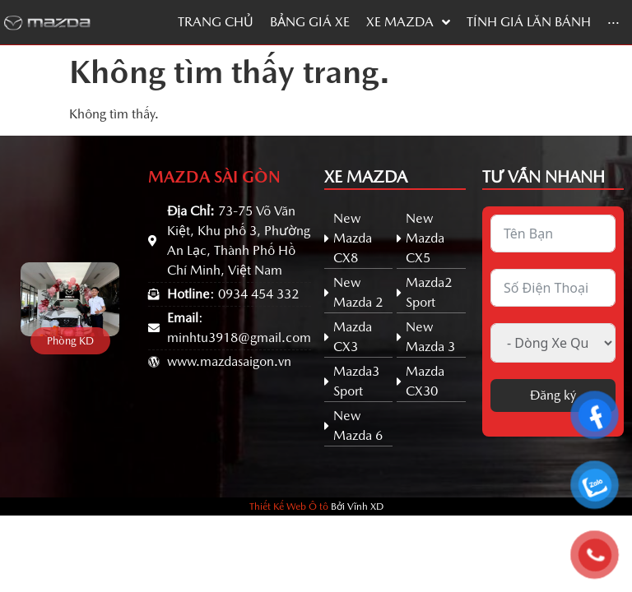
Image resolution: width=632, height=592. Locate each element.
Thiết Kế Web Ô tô (288, 506)
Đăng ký (553, 395)
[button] (70, 340)
